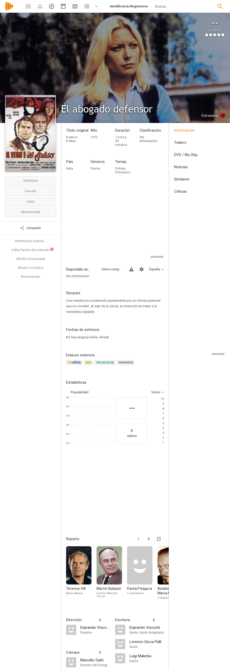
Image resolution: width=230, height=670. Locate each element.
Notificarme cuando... (30, 241)
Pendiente (30, 181)
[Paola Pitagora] (142, 574)
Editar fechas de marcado (33, 249)
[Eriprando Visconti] (95, 627)
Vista (30, 201)
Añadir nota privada (30, 259)
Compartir (30, 228)
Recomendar (30, 276)
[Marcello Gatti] (95, 659)
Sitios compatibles (112, 269)
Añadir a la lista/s (30, 268)
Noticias (181, 167)
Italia (69, 168)
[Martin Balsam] (112, 574)
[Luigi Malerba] (146, 655)
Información (184, 130)
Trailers (180, 142)
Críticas (180, 191)
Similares (181, 179)
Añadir (104, 337)
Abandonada (30, 212)
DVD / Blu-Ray (185, 154)
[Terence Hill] (81, 574)
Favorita (30, 191)
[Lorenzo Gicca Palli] (146, 641)
